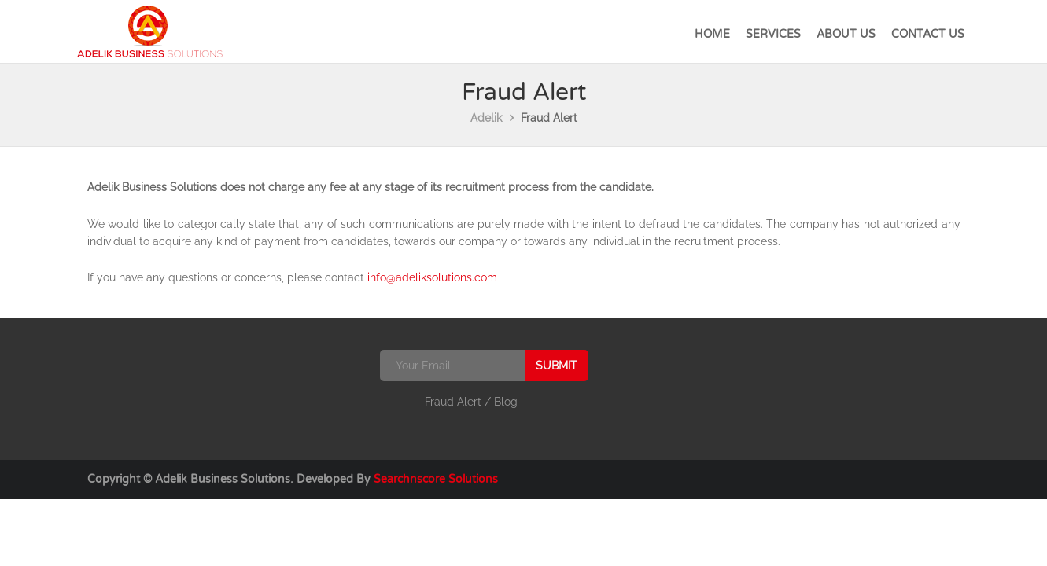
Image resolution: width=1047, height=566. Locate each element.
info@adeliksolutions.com (432, 277)
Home (712, 34)
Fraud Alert (453, 401)
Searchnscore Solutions (436, 479)
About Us (846, 34)
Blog (506, 401)
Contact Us (927, 34)
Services (773, 34)
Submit (556, 365)
